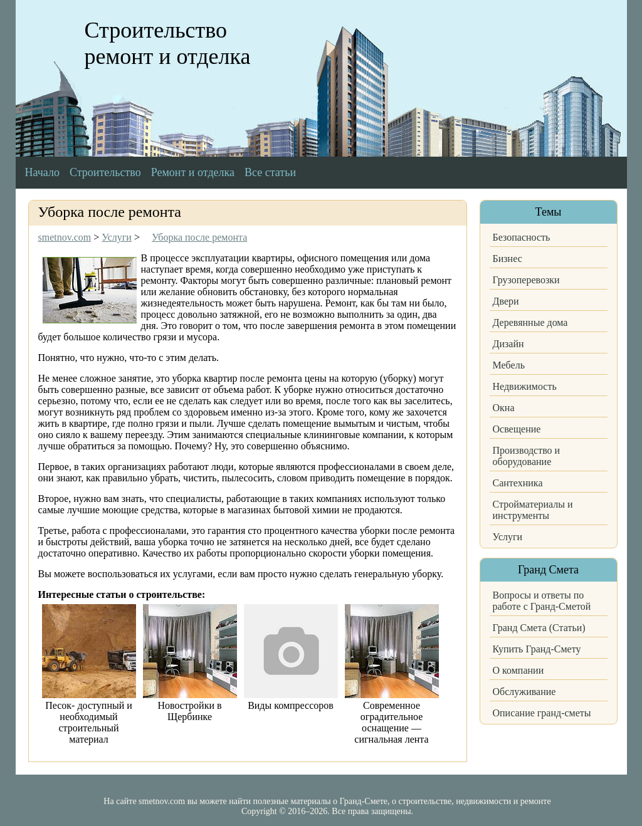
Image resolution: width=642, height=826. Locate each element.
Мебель (509, 365)
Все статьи (270, 172)
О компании (518, 670)
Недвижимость (525, 386)
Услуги (508, 536)
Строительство (105, 172)
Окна (504, 407)
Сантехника (518, 483)
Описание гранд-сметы (542, 713)
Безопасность (521, 237)
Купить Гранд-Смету (537, 649)
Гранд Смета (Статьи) (539, 627)
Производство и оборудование (526, 456)
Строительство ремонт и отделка (168, 43)
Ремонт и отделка (192, 172)
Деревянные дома (530, 322)
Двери (506, 301)
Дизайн (508, 343)
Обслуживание (524, 691)
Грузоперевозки (526, 279)
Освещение (517, 429)
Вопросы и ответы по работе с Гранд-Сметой (542, 601)
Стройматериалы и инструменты (533, 510)
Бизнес (507, 258)
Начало (42, 172)
